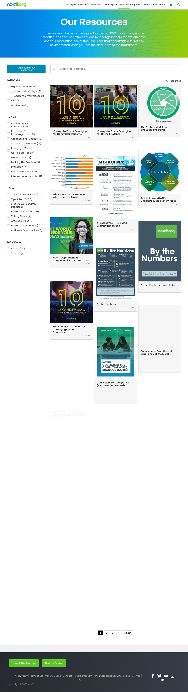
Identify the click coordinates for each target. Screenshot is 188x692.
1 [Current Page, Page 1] (100, 632)
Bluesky (159, 676)
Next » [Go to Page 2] (127, 632)
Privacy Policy (21, 675)
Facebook (153, 676)
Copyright (78, 679)
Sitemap (136, 675)
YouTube (166, 676)
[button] (179, 4)
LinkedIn (162, 679)
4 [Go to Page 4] (119, 632)
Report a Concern (83, 675)
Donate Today (53, 663)
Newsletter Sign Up (24, 663)
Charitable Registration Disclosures (112, 675)
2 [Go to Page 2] (106, 632)
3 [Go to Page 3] (112, 632)
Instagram (172, 676)
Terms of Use (36, 675)
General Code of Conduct (58, 675)
